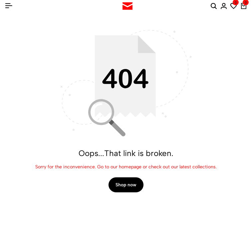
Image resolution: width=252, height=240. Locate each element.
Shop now (126, 185)
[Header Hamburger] (8, 6)
